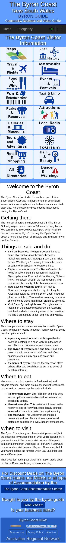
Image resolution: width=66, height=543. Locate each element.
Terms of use (17, 532)
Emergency (25, 29)
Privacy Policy (35, 532)
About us (51, 532)
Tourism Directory (33, 504)
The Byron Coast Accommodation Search (33, 489)
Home (7, 29)
